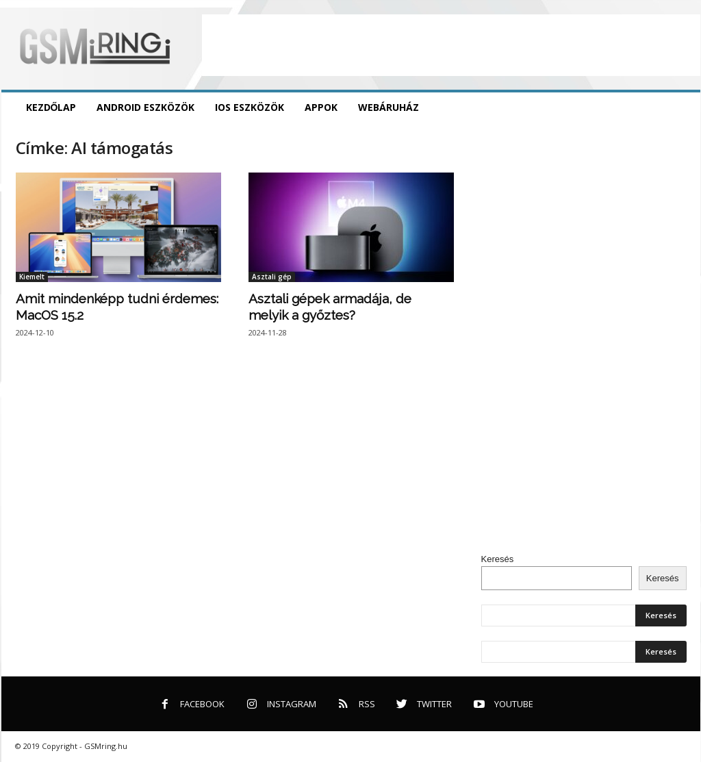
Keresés (497, 559)
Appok (321, 107)
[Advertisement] (451, 45)
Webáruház (388, 107)
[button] (680, 107)
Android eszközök (145, 107)
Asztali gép (272, 276)
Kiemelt (31, 276)
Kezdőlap (51, 107)
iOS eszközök (249, 107)
